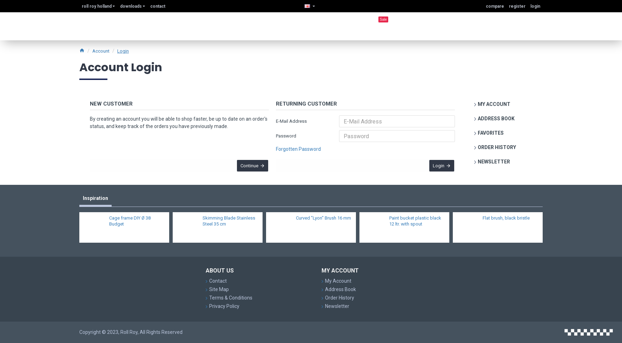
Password (286, 136)
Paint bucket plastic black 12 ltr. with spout (415, 224)
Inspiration (95, 201)
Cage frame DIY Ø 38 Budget (130, 224)
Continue (247, 168)
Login (123, 51)
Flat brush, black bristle (506, 221)
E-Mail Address (291, 121)
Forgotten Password (298, 149)
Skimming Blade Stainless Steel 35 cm (229, 224)
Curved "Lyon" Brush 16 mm (323, 221)
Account (101, 51)
